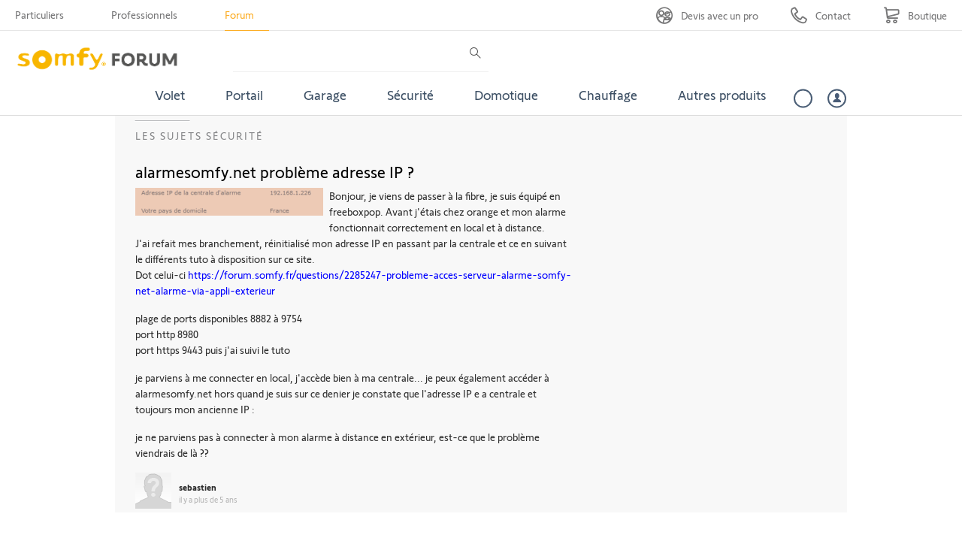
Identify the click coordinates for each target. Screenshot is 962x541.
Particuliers (39, 14)
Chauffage (608, 94)
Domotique (506, 94)
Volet (170, 94)
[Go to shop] (915, 15)
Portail (244, 94)
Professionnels (144, 14)
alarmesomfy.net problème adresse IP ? (274, 171)
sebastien (197, 487)
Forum (239, 14)
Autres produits (722, 94)
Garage (325, 94)
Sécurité (410, 94)
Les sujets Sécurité (199, 135)
